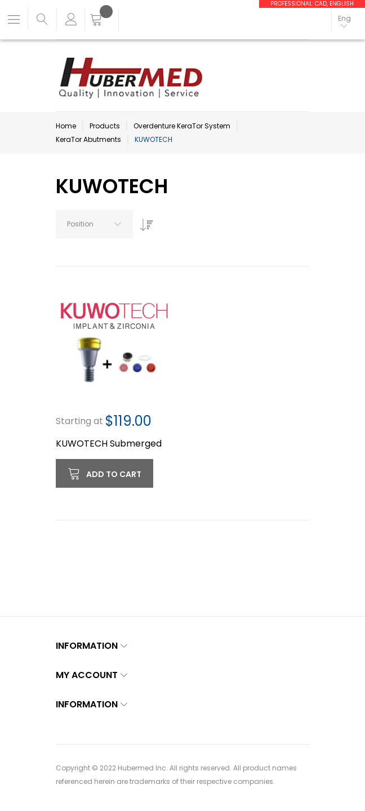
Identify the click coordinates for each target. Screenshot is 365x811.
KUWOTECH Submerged (109, 443)
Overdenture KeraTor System (181, 126)
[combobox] (94, 224)
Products (105, 126)
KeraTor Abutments (88, 139)
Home (66, 126)
